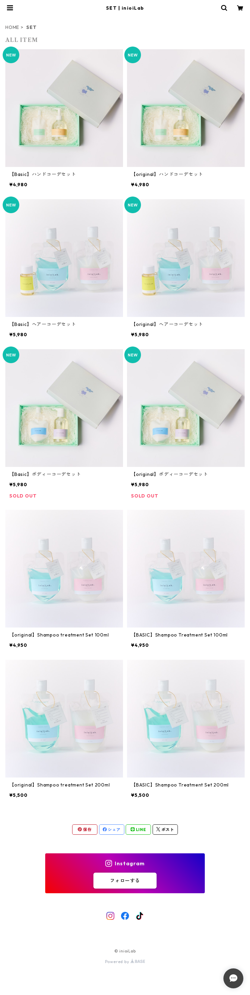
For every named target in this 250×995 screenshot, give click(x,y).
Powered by (125, 961)
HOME (12, 27)
